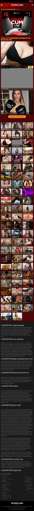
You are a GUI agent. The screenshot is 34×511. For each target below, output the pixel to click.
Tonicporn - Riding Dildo (6, 490)
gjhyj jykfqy (4, 485)
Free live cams (29, 484)
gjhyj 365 (4, 477)
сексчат (2, 1)
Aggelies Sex (4, 487)
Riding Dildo (28, 480)
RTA (14, 505)
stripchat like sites (30, 488)
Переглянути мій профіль (17, 116)
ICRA (20, 505)
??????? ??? (29, 487)
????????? (31, 492)
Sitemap (3, 493)
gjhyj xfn (28, 490)
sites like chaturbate (29, 481)
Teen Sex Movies (5, 476)
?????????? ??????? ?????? (7, 479)
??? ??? (27, 476)
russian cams (4, 492)
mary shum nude (5, 488)
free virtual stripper (5, 481)
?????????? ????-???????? (7, 496)
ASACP (17, 505)
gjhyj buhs (4, 480)
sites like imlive (28, 477)
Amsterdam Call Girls (6, 495)
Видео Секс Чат (5, 498)
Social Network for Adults (6, 484)
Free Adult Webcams (29, 479)
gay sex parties (29, 485)
